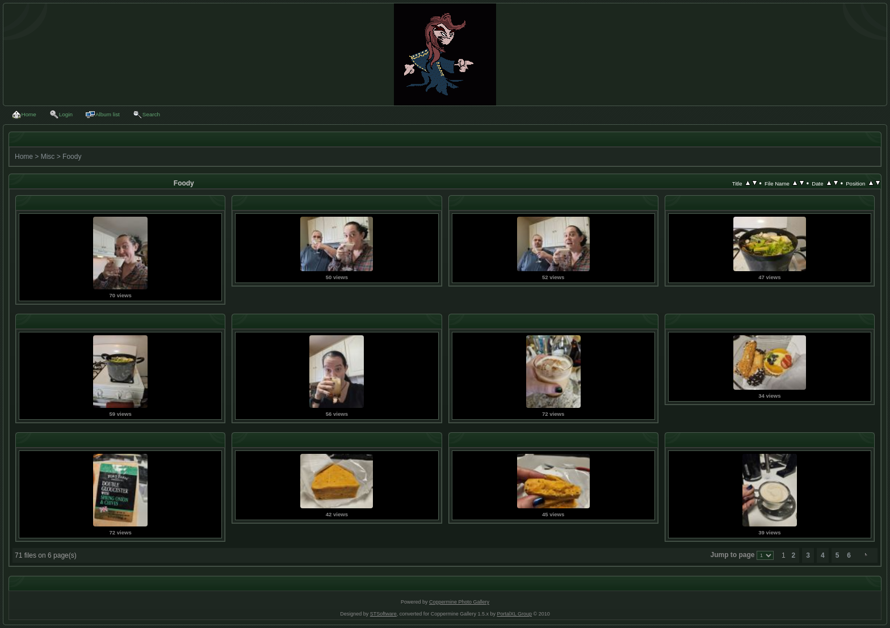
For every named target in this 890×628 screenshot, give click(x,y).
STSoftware (383, 614)
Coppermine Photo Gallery (459, 602)
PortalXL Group (514, 614)
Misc (48, 157)
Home (24, 157)
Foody (71, 157)
